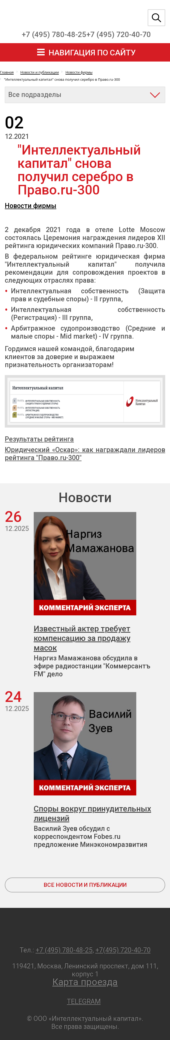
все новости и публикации (85, 885)
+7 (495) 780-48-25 (54, 34)
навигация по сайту (92, 52)
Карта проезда (85, 982)
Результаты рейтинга (39, 439)
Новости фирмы (30, 206)
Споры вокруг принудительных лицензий (92, 813)
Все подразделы (34, 95)
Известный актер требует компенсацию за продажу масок (82, 638)
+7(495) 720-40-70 (123, 950)
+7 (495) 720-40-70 (118, 34)
